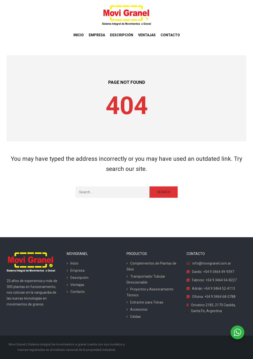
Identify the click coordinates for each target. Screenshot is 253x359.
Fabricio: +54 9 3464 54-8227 (214, 280)
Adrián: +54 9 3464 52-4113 (213, 288)
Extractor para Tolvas (146, 302)
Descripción (79, 278)
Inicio (74, 263)
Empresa (77, 270)
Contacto (77, 292)
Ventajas (77, 285)
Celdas (135, 317)
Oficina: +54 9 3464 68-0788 (213, 297)
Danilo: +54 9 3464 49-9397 (213, 272)
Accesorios (139, 309)
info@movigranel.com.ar (211, 263)
